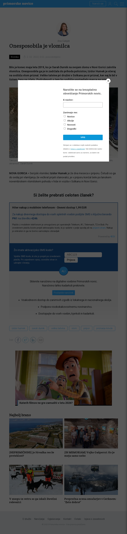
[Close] (108, 81)
